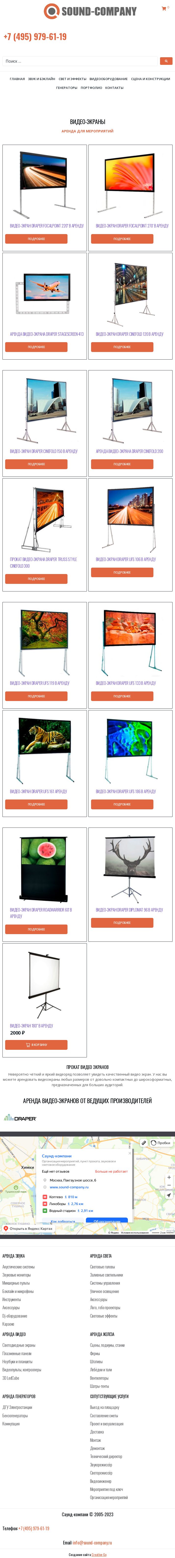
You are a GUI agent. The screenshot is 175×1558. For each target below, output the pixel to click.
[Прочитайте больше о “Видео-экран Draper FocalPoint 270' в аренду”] (122, 239)
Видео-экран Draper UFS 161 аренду (38, 791)
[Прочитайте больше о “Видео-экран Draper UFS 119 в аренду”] (36, 696)
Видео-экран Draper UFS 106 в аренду (126, 559)
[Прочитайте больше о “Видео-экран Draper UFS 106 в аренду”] (122, 572)
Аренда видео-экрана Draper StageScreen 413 (47, 334)
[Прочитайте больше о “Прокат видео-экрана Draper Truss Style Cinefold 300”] (36, 579)
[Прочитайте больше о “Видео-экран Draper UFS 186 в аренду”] (122, 804)
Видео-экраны (87, 121)
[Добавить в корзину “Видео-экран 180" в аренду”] (36, 1045)
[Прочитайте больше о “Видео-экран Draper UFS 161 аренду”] (36, 804)
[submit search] (166, 61)
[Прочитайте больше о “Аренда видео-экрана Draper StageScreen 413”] (36, 347)
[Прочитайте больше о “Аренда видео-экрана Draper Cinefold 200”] (122, 464)
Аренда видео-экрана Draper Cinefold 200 (129, 451)
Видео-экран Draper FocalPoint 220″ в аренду (46, 226)
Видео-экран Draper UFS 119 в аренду (39, 683)
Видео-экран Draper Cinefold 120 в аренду (129, 334)
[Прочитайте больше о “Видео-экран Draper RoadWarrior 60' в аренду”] (36, 929)
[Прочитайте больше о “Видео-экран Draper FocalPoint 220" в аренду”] (36, 239)
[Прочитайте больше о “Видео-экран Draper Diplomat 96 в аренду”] (122, 923)
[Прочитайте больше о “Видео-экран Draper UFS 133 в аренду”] (122, 696)
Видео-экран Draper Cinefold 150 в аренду (44, 451)
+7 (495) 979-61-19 (35, 36)
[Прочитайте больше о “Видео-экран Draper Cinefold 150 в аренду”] (36, 464)
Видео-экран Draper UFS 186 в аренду (126, 791)
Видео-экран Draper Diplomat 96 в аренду (129, 910)
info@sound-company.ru (92, 1542)
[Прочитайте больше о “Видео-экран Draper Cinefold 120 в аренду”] (122, 347)
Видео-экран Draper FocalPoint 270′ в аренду (132, 226)
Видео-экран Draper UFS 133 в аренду (126, 683)
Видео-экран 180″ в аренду (31, 1026)
